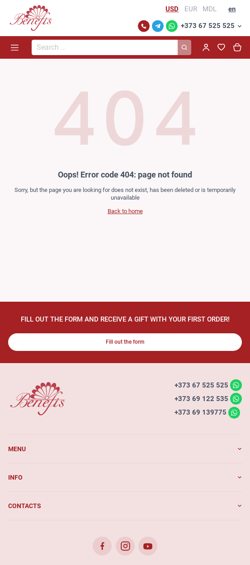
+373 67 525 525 (208, 26)
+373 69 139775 (200, 412)
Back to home (125, 211)
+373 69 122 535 (201, 398)
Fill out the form (125, 342)
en (232, 9)
